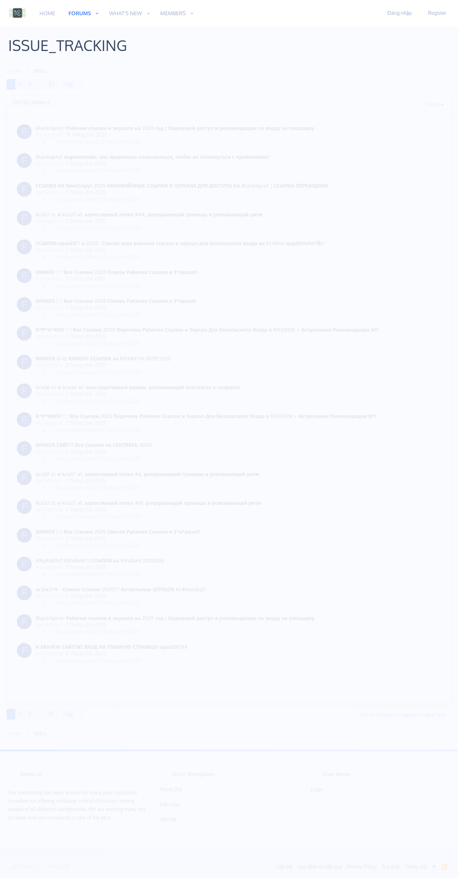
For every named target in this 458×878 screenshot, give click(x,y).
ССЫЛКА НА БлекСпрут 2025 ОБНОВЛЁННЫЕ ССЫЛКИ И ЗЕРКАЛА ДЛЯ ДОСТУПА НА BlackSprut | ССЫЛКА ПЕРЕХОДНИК (183, 185)
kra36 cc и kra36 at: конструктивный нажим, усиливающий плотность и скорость (139, 387)
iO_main (24, 867)
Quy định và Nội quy (319, 867)
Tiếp (70, 84)
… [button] (42, 84)
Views (33, 103)
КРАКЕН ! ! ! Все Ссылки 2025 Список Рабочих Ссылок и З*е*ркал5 (119, 531)
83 (53, 84)
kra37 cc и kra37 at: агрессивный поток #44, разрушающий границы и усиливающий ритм (150, 214)
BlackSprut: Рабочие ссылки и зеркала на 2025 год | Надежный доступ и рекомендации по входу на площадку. (177, 128)
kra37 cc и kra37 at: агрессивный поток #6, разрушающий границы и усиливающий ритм (149, 474)
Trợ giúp (391, 867)
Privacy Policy (362, 867)
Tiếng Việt (59, 867)
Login (317, 789)
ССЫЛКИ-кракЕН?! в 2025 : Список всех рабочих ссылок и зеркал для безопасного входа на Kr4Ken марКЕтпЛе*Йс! (181, 243)
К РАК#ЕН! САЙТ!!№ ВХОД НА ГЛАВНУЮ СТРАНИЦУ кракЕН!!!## (113, 646)
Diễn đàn (170, 804)
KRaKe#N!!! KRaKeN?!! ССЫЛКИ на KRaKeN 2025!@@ (101, 560)
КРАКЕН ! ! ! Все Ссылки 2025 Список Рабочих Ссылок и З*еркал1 (117, 300)
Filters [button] (430, 104)
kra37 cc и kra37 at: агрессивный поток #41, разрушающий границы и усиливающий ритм (150, 502)
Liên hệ (168, 819)
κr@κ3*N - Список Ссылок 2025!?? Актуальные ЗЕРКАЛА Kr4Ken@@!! (122, 589)
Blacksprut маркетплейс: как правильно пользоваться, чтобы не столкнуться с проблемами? (154, 156)
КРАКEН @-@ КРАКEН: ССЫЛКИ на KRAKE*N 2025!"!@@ (104, 358)
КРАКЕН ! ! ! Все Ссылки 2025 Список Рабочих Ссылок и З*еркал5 (118, 272)
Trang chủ (171, 789)
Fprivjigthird (50, 135)
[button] (97, 13)
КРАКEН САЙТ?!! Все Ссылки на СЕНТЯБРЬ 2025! (95, 444)
